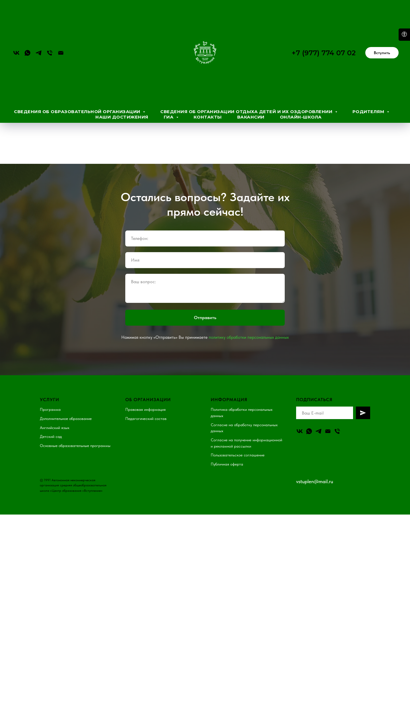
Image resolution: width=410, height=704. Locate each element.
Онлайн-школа (301, 117)
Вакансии (251, 117)
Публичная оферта (227, 458)
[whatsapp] (27, 52)
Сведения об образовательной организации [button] (78, 111)
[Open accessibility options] (404, 34)
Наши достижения (121, 117)
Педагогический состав (146, 413)
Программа (50, 403)
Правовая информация (145, 403)
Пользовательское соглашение (238, 449)
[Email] (327, 425)
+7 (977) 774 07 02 (324, 53)
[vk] (16, 52)
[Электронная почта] (60, 52)
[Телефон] (49, 52)
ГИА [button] (169, 117)
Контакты (208, 117)
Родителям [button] (369, 111)
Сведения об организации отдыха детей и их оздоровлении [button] (247, 111)
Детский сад (51, 430)
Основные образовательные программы (75, 440)
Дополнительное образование (66, 413)
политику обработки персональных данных (249, 331)
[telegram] (38, 52)
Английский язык (54, 422)
